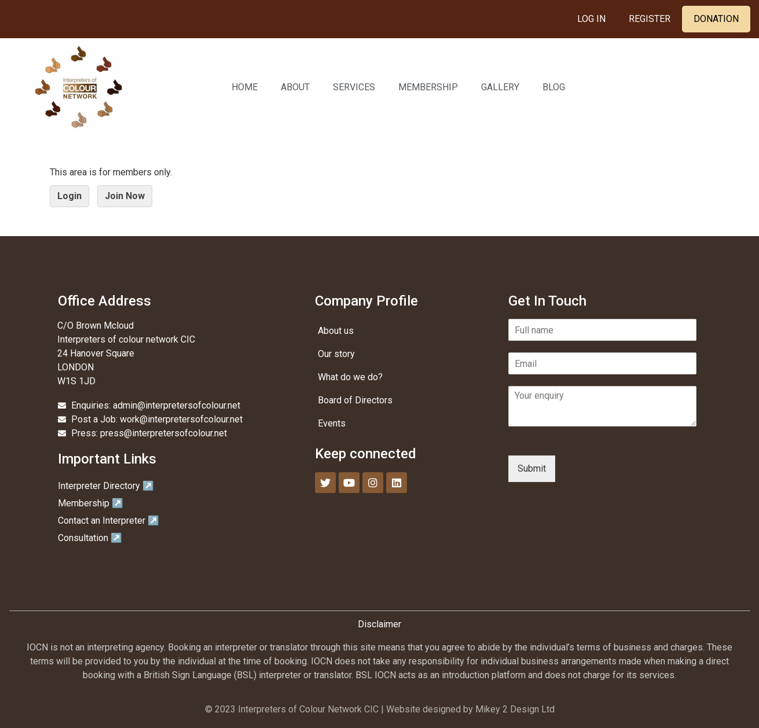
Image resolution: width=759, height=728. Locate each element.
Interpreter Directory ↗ (106, 485)
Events (332, 423)
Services (354, 87)
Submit (532, 468)
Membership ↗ (90, 503)
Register (649, 18)
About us (336, 330)
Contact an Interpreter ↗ (108, 520)
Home (245, 87)
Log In (591, 18)
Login (69, 195)
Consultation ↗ (90, 537)
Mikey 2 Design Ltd (515, 709)
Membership (428, 87)
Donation (716, 18)
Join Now (125, 195)
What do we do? (350, 377)
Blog (553, 87)
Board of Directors (355, 400)
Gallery (500, 87)
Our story (336, 353)
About (295, 87)
